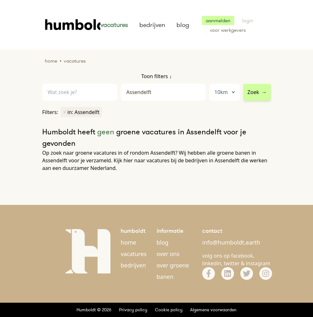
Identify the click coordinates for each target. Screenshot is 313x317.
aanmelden (218, 20)
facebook (242, 255)
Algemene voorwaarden (213, 310)
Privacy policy (133, 310)
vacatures (114, 25)
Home (51, 60)
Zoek (257, 92)
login (247, 20)
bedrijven (152, 25)
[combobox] (163, 92)
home (128, 242)
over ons (168, 254)
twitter (232, 263)
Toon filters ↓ (156, 76)
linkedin (211, 263)
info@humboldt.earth (231, 242)
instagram (258, 263)
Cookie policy (169, 310)
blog (182, 25)
